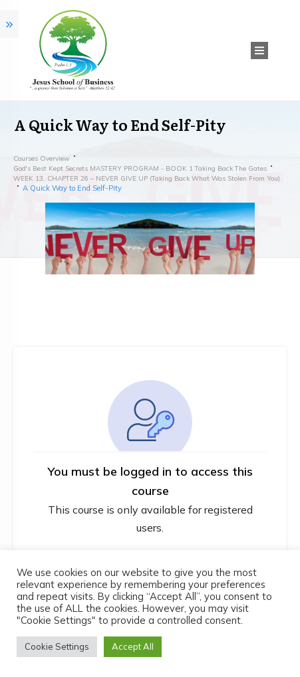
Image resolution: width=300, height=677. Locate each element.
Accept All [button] (133, 646)
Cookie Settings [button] (57, 646)
